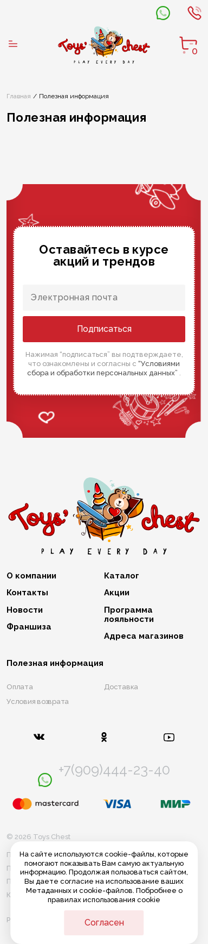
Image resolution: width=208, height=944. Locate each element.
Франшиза (28, 627)
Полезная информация (54, 663)
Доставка (121, 687)
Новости (24, 610)
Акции (116, 592)
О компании (31, 576)
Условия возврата (37, 701)
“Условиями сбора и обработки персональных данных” (103, 368)
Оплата (19, 687)
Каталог (121, 576)
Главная (18, 96)
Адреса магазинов (144, 636)
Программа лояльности (129, 615)
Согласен (104, 922)
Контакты (27, 592)
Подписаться (104, 329)
